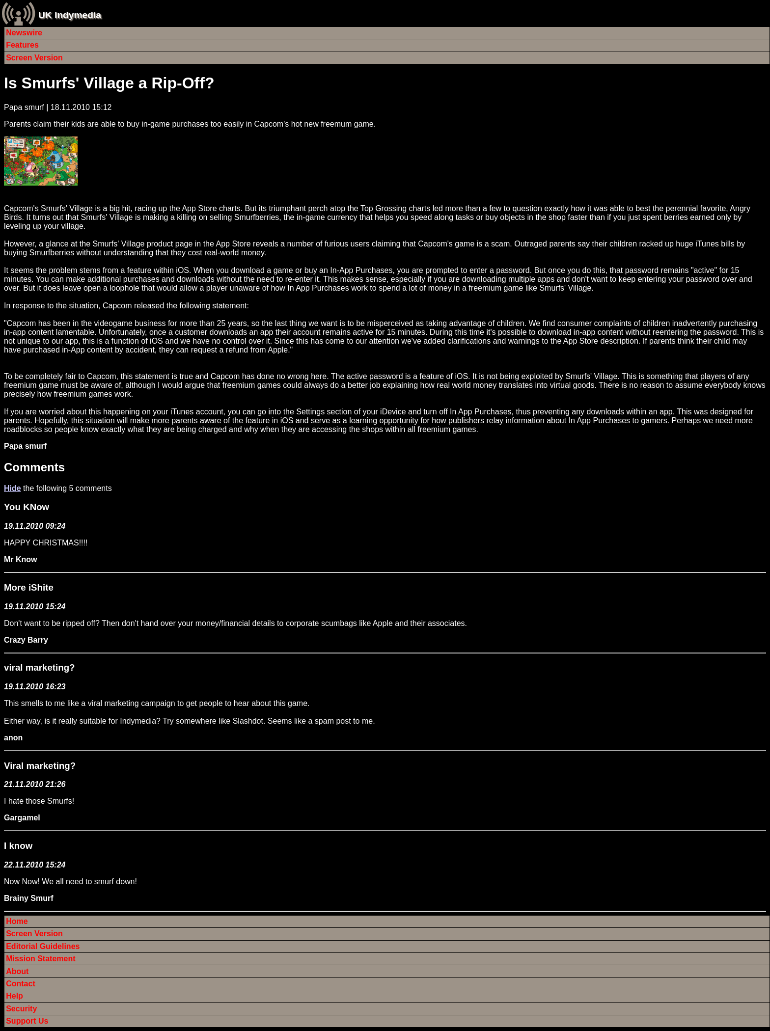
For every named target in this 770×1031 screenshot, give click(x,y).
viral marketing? (39, 667)
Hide (12, 488)
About (17, 971)
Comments (34, 467)
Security (21, 1008)
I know (18, 846)
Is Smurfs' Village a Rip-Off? (109, 83)
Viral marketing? (40, 765)
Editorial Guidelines (43, 946)
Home (17, 921)
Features (22, 45)
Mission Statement (40, 958)
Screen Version (34, 58)
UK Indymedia (69, 15)
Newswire (24, 32)
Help (14, 996)
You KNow (26, 507)
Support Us (27, 1021)
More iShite (29, 587)
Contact (20, 983)
